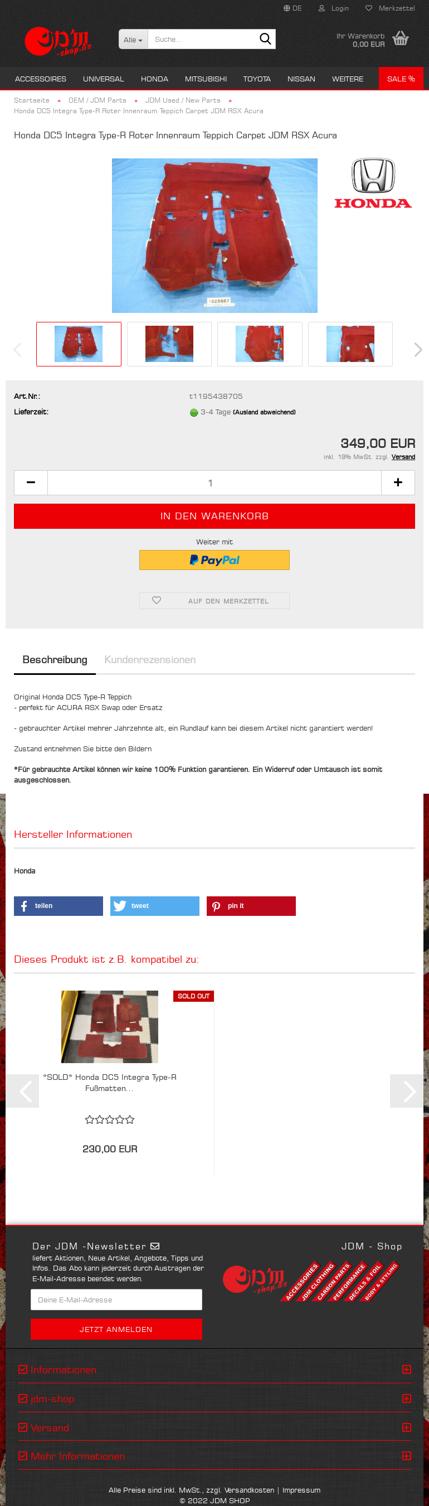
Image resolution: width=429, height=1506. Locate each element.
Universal (103, 78)
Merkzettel (390, 8)
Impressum (301, 1489)
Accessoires (40, 78)
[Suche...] (133, 39)
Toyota (257, 78)
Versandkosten (249, 1489)
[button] (292, 8)
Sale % (401, 78)
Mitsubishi (206, 78)
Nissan (301, 78)
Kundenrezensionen (150, 659)
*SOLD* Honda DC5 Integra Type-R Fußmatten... (110, 1082)
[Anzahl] (214, 482)
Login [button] (334, 8)
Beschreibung (54, 659)
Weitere (347, 78)
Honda (154, 78)
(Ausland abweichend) (264, 412)
